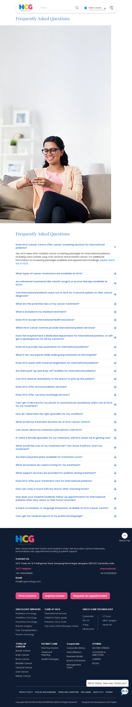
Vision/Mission (74, 652)
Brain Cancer (22, 655)
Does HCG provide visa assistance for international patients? (52, 347)
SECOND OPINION (100, 648)
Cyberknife (88, 616)
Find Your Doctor (49, 648)
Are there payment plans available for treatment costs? (49, 457)
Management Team (74, 666)
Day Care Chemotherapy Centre (61, 626)
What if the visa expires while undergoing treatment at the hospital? (56, 355)
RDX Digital (111, 702)
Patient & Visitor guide (56, 617)
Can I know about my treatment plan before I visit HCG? (49, 430)
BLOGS (95, 663)
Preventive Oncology (26, 622)
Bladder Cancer (24, 663)
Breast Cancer (23, 650)
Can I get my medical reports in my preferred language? (49, 516)
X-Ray (86, 624)
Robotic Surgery (24, 626)
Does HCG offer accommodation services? (41, 386)
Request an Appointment (90, 596)
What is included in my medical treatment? (41, 311)
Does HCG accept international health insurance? (45, 319)
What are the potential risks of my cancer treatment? (47, 303)
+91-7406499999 (24, 573)
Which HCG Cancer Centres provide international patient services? (55, 327)
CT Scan (107, 616)
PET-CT (86, 620)
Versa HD (107, 624)
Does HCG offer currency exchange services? (43, 394)
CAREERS (96, 659)
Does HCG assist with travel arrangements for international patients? (57, 363)
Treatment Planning (46, 653)
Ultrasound (88, 629)
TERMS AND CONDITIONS (68, 692)
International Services (56, 613)
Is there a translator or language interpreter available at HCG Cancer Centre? (62, 508)
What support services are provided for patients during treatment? (56, 473)
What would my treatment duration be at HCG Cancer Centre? (53, 422)
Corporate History (76, 648)
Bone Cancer (22, 659)
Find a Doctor (28, 596)
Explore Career (55, 596)
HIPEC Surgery (109, 620)
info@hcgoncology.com (28, 581)
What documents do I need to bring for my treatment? (48, 465)
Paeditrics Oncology (26, 617)
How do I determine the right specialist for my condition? (49, 414)
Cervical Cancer (24, 667)
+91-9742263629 (108, 573)
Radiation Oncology (26, 613)
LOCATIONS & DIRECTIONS (98, 653)
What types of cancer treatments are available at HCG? (49, 273)
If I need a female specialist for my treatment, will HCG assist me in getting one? (63, 438)
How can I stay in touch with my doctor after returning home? (52, 489)
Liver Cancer (22, 671)
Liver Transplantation (26, 630)
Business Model (75, 656)
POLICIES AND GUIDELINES (45, 692)
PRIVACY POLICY (26, 692)
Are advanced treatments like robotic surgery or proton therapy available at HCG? (61, 283)
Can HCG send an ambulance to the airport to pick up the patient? (55, 378)
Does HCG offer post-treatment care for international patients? (54, 481)
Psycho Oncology (25, 634)
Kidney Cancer (23, 676)
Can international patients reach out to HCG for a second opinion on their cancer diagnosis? (64, 294)
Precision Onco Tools (55, 622)
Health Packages (50, 659)
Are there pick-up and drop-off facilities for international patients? (56, 371)
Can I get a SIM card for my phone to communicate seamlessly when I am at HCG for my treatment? (64, 404)
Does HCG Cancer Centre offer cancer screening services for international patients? (60, 246)
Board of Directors (76, 660)
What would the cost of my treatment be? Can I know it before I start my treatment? (59, 447)
